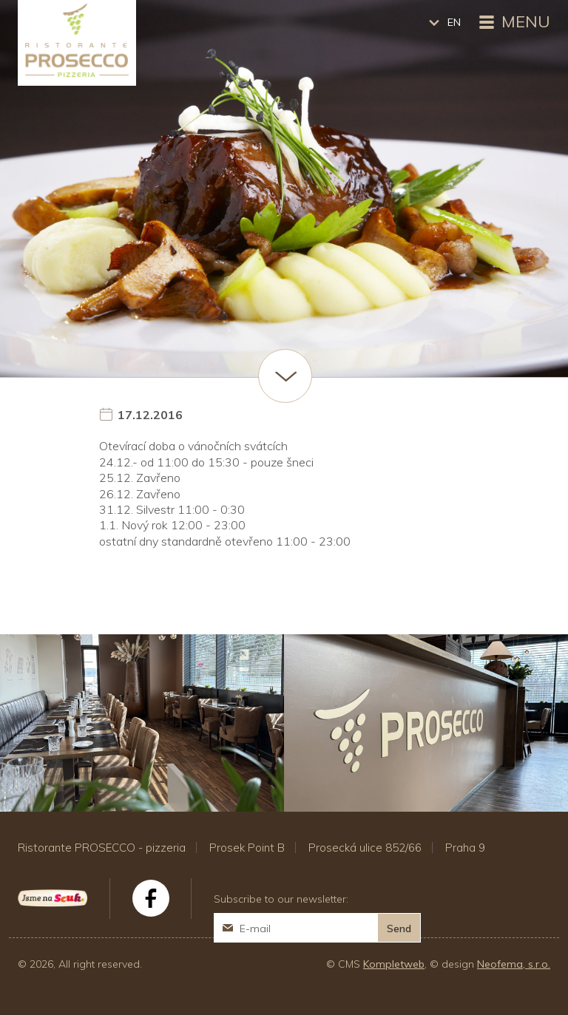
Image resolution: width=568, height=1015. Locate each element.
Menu (513, 23)
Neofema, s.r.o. (513, 964)
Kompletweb (394, 964)
